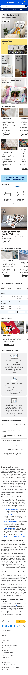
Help (3, 643)
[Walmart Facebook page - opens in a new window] (3, 626)
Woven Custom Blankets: (10, 521)
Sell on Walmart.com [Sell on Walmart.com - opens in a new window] (7, 640)
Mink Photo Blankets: (9, 528)
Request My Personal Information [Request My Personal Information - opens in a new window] (10, 669)
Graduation (15, 9)
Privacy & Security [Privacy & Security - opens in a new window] (6, 660)
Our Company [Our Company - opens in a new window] (5, 638)
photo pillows (16, 605)
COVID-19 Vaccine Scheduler (9, 645)
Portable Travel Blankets (17, 538)
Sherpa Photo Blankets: (10, 514)
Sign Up (21, 622)
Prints (26, 9)
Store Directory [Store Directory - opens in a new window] (6, 633)
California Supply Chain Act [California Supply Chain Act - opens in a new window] (9, 665)
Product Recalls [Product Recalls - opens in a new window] (6, 647)
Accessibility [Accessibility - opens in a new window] (5, 650)
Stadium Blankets (13, 536)
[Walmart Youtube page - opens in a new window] (11, 626)
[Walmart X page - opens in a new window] (6, 626)
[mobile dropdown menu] (2, 2)
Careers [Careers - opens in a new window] (4, 635)
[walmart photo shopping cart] (24, 2)
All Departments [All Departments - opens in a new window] (6, 630)
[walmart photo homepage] (12, 2)
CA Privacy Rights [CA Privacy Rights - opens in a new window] (6, 662)
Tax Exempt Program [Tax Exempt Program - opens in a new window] (7, 652)
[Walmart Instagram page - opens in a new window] (14, 626)
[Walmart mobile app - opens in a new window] (21, 626)
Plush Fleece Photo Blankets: (11, 509)
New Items (9, 9)
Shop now (6, 241)
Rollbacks (3, 9)
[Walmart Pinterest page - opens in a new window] (8, 626)
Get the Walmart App (7, 655)
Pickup (21, 9)
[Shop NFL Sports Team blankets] (12, 334)
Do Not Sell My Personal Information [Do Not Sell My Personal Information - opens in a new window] (11, 667)
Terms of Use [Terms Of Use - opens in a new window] (5, 657)
